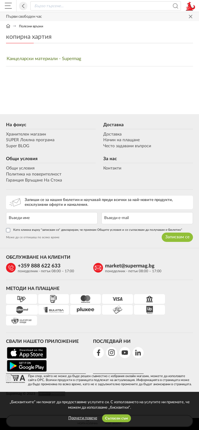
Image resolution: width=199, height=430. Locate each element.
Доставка (113, 125)
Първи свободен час (24, 17)
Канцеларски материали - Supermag (44, 58)
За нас (110, 159)
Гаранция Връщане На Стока (34, 180)
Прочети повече (82, 418)
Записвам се (177, 237)
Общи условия (22, 159)
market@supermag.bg (123, 265)
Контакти (112, 168)
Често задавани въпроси (127, 146)
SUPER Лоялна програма (30, 140)
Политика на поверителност (33, 174)
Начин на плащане (121, 140)
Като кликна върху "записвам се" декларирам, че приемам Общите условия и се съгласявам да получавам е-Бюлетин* (94, 230)
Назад (23, 6)
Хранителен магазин (26, 134)
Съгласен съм (116, 418)
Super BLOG (17, 146)
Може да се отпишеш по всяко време (32, 237)
